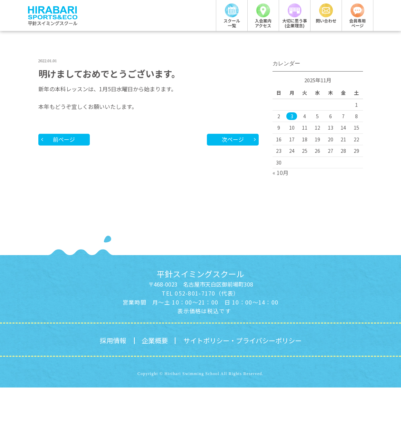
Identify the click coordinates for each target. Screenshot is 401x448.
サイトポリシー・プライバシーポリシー (244, 401)
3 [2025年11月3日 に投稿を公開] (291, 176)
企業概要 (152, 401)
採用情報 (109, 401)
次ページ (233, 200)
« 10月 (280, 232)
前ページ (64, 200)
